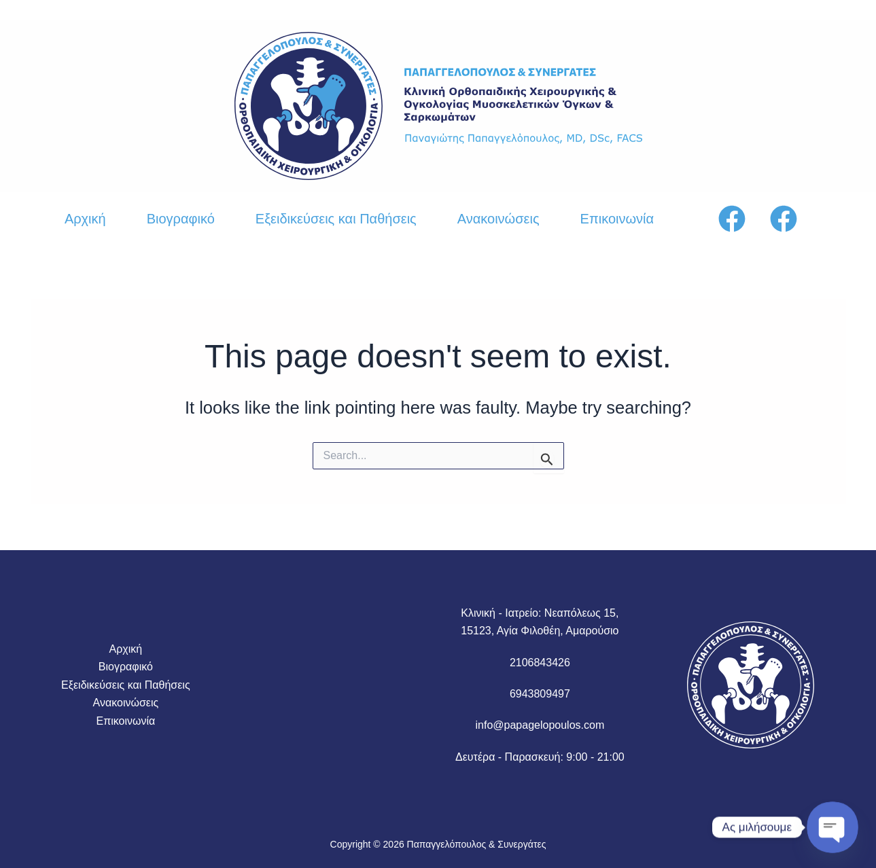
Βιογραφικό (181, 218)
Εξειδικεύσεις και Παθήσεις (336, 218)
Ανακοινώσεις (498, 218)
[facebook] (734, 218)
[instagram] (785, 218)
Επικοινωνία (617, 218)
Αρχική (85, 218)
